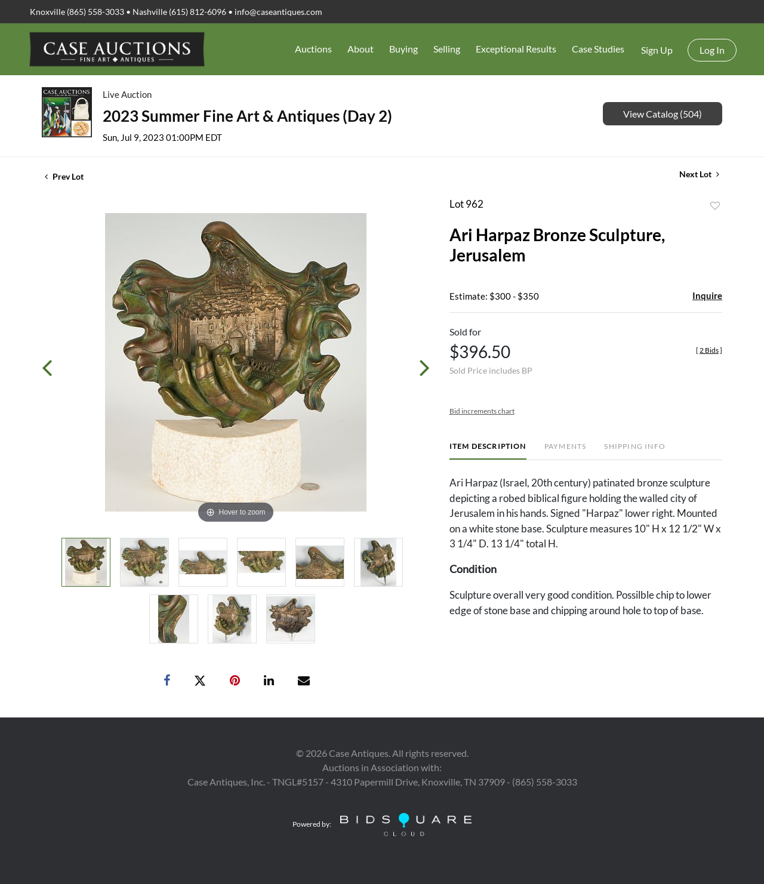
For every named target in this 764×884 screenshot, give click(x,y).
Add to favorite (715, 205)
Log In (712, 50)
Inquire (707, 295)
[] (709, 350)
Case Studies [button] (598, 48)
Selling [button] (446, 48)
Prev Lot (64, 176)
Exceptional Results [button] (516, 48)
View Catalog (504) (662, 113)
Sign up (657, 50)
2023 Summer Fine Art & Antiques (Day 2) (247, 115)
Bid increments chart (482, 410)
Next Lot (699, 174)
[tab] (487, 451)
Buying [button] (403, 48)
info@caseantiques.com (278, 12)
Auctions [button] (313, 48)
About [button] (360, 48)
